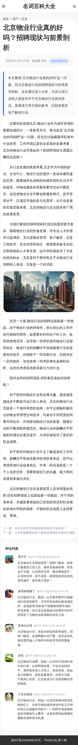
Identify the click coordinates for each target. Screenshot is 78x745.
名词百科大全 (39, 6)
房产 (16, 19)
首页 (6, 19)
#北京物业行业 (59, 61)
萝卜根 (62, 740)
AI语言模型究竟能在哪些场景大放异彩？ (41, 528)
